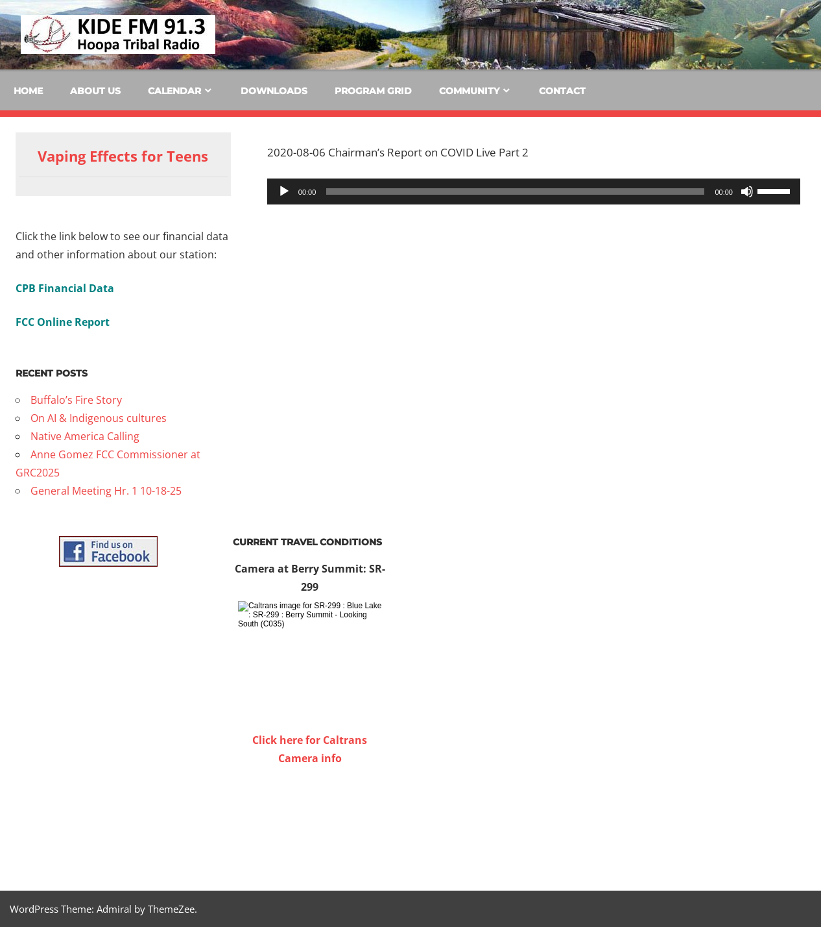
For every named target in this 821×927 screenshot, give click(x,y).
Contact (562, 91)
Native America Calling (84, 436)
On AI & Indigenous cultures (98, 418)
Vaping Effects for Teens (123, 156)
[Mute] (747, 191)
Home (28, 91)
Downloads (274, 91)
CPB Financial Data (65, 288)
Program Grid (373, 91)
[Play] (284, 191)
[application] (533, 191)
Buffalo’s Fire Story (76, 400)
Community (469, 91)
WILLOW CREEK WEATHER (310, 816)
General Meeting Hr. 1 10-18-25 (106, 491)
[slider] (515, 191)
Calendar (174, 91)
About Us (95, 91)
